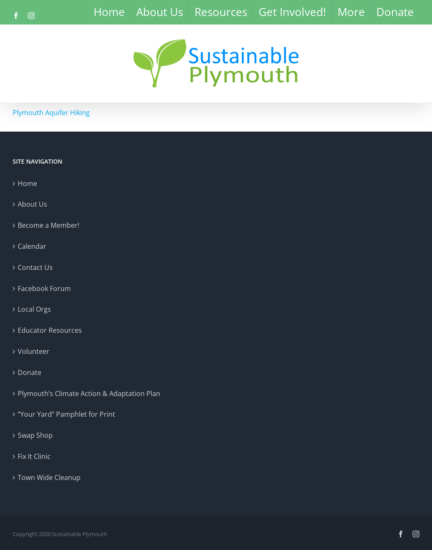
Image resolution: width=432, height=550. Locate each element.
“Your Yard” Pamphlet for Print (66, 414)
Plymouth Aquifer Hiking (51, 112)
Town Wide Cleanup (49, 477)
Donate (29, 372)
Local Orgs (34, 309)
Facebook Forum (44, 288)
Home (27, 183)
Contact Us (35, 267)
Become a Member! (48, 225)
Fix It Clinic (34, 456)
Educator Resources (50, 330)
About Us (32, 204)
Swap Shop (35, 435)
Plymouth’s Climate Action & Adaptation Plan (89, 393)
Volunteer (33, 351)
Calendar (32, 246)
